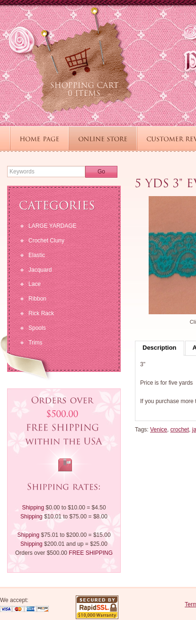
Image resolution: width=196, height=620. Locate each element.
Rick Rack (41, 313)
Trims (35, 342)
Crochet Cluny (46, 240)
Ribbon (37, 298)
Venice (158, 429)
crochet (179, 429)
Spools (37, 328)
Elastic (36, 255)
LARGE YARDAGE (52, 226)
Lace (34, 284)
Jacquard (40, 270)
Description (160, 347)
